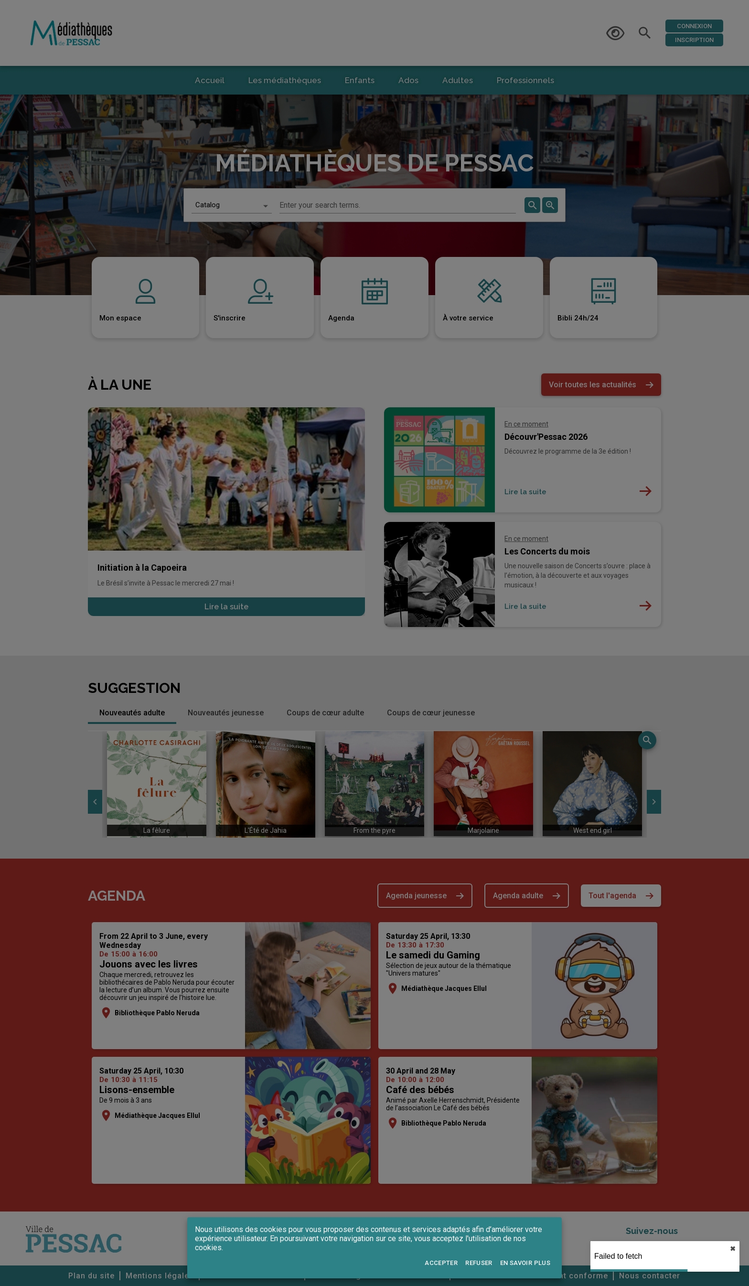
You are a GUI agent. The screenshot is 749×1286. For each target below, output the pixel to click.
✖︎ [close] (733, 1249)
